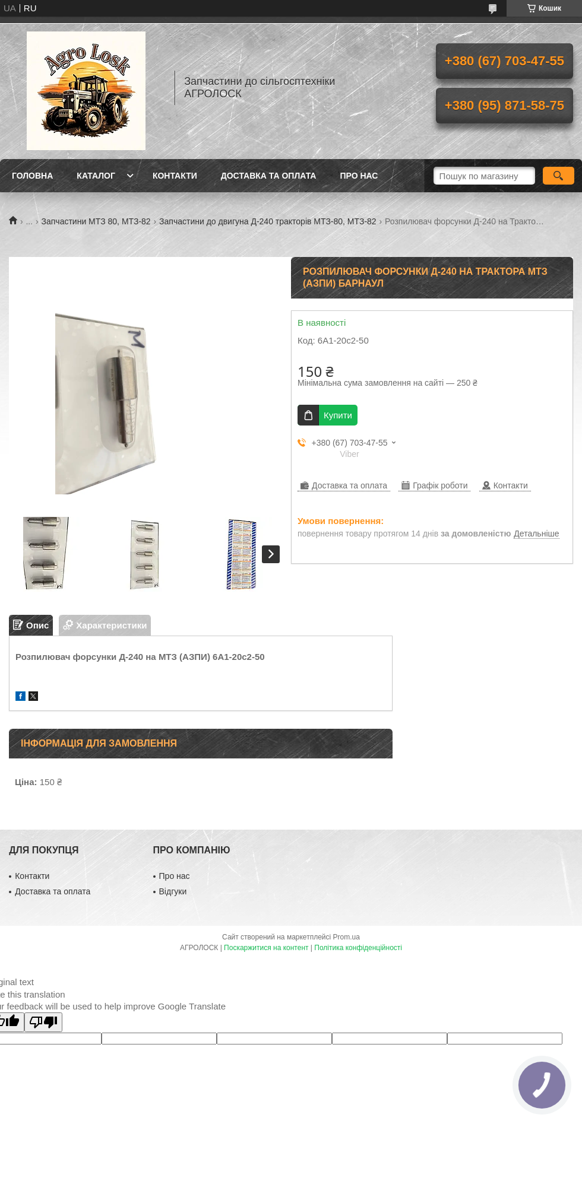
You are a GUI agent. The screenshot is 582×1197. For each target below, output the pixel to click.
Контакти (175, 175)
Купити (338, 415)
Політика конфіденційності (358, 948)
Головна (32, 175)
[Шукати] (558, 176)
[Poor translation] (43, 1022)
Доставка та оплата (269, 175)
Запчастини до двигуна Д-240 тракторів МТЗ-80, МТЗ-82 (268, 221)
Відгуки (173, 891)
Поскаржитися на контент (266, 948)
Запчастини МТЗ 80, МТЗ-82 (96, 221)
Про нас (359, 175)
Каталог (96, 175)
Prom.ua (346, 937)
